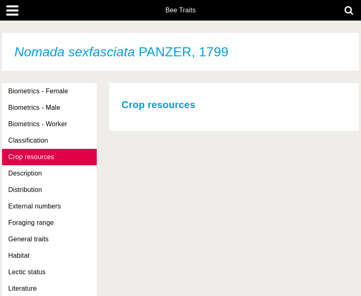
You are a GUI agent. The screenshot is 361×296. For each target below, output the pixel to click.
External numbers (34, 206)
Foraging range (31, 222)
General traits (28, 239)
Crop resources (31, 156)
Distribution (25, 189)
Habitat (19, 255)
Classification (28, 140)
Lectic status (27, 271)
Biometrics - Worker (37, 123)
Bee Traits (180, 10)
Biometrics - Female (38, 91)
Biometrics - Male (34, 107)
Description (25, 173)
